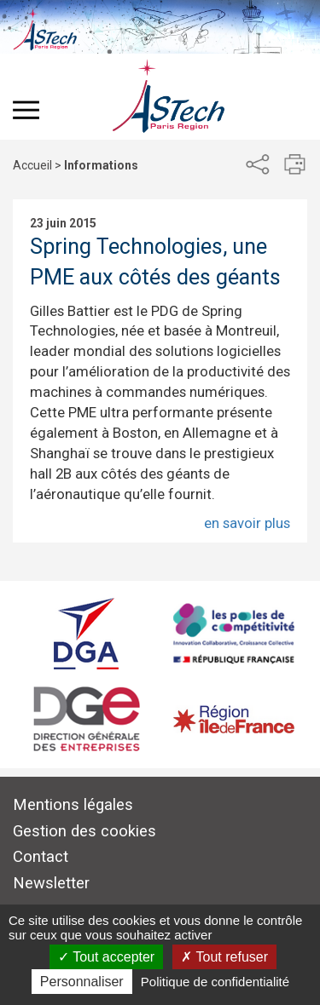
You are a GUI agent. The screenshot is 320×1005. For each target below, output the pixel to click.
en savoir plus (247, 522)
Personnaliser (82, 981)
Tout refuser (224, 957)
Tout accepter (106, 957)
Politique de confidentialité (215, 981)
